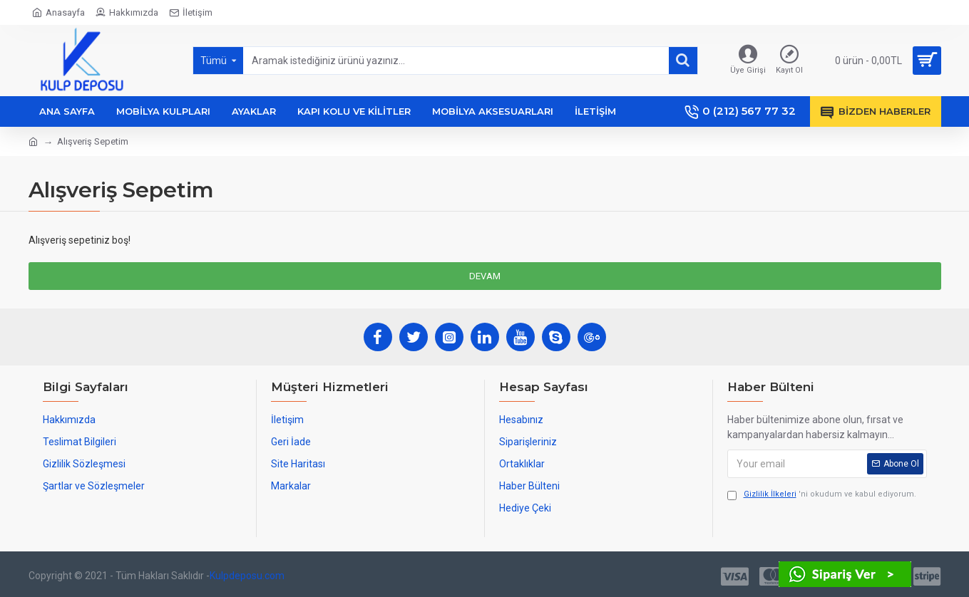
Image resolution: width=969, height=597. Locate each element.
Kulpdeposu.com (247, 575)
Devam (485, 276)
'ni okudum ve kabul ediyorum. (821, 495)
